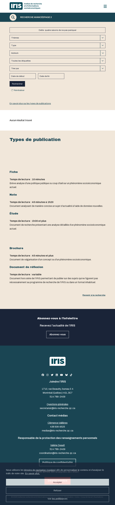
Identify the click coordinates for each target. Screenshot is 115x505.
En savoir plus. (32, 473)
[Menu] (105, 6)
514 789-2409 (57, 396)
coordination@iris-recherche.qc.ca (57, 453)
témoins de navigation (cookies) (40, 470)
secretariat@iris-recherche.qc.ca (57, 408)
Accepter (57, 482)
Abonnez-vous (57, 334)
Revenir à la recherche (94, 295)
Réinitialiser (19, 90)
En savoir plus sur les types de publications (30, 103)
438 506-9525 (57, 426)
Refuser (58, 490)
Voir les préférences (58, 498)
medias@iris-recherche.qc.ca (57, 430)
